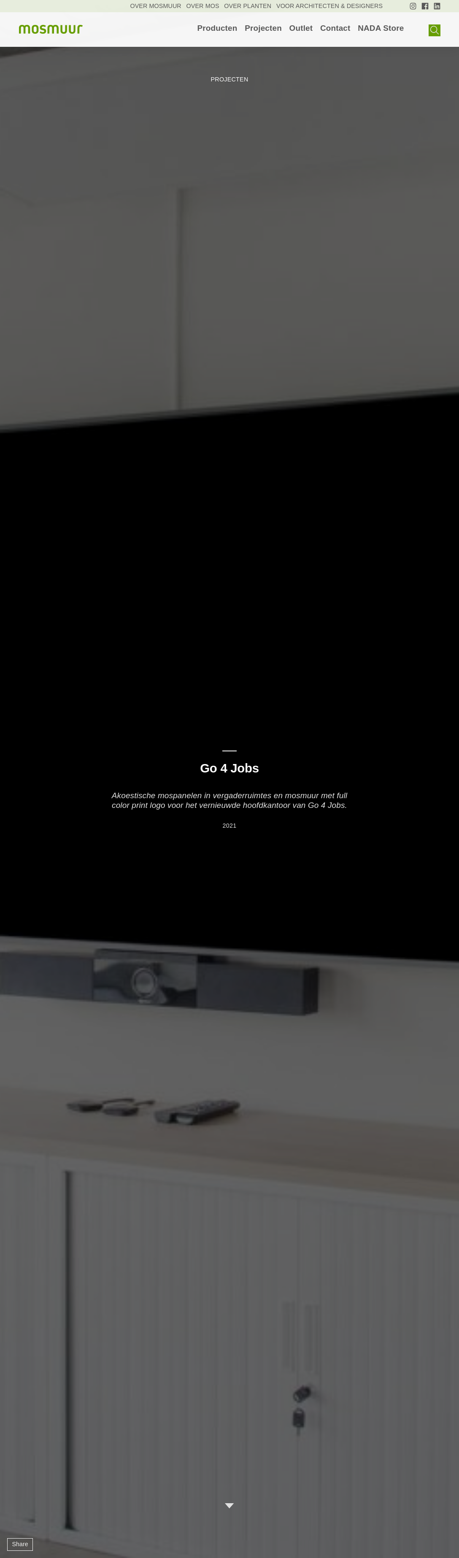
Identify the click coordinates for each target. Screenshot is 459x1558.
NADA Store (381, 28)
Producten (217, 28)
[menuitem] (217, 28)
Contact (335, 28)
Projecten (263, 28)
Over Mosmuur (155, 6)
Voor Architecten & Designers (329, 6)
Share (20, 1544)
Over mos (202, 6)
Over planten (247, 6)
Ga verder (229, 1505)
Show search (435, 30)
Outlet (301, 28)
